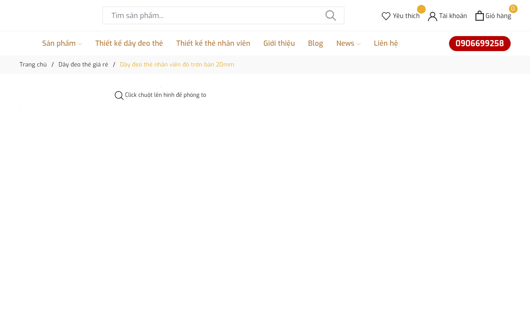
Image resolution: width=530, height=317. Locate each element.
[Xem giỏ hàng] (493, 16)
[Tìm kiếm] (331, 15)
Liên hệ (386, 43)
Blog (315, 43)
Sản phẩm (62, 43)
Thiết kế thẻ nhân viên (213, 43)
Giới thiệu (279, 43)
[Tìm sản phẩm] (223, 15)
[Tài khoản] (447, 15)
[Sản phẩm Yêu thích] (401, 15)
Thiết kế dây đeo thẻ (129, 43)
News (348, 43)
